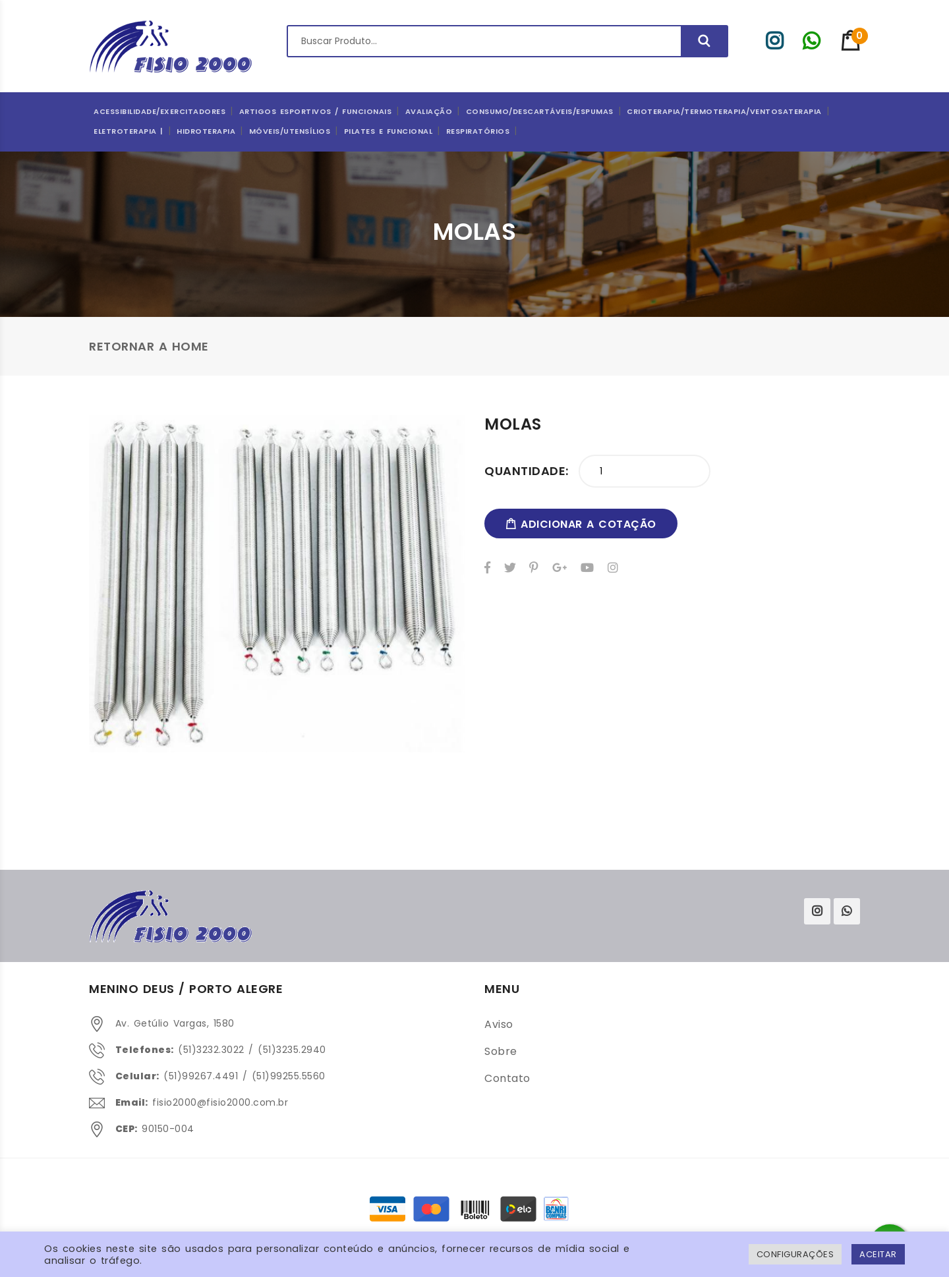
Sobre (500, 1051)
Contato (507, 1078)
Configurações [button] (795, 1254)
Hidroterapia (206, 131)
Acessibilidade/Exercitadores (159, 111)
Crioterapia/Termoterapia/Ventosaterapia (724, 111)
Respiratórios (478, 131)
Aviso (498, 1024)
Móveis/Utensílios (290, 131)
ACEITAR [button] (878, 1254)
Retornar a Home (149, 346)
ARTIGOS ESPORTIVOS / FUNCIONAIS (315, 111)
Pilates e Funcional (388, 131)
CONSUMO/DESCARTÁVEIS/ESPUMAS (540, 111)
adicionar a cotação (580, 524)
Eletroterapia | (128, 131)
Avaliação (429, 111)
